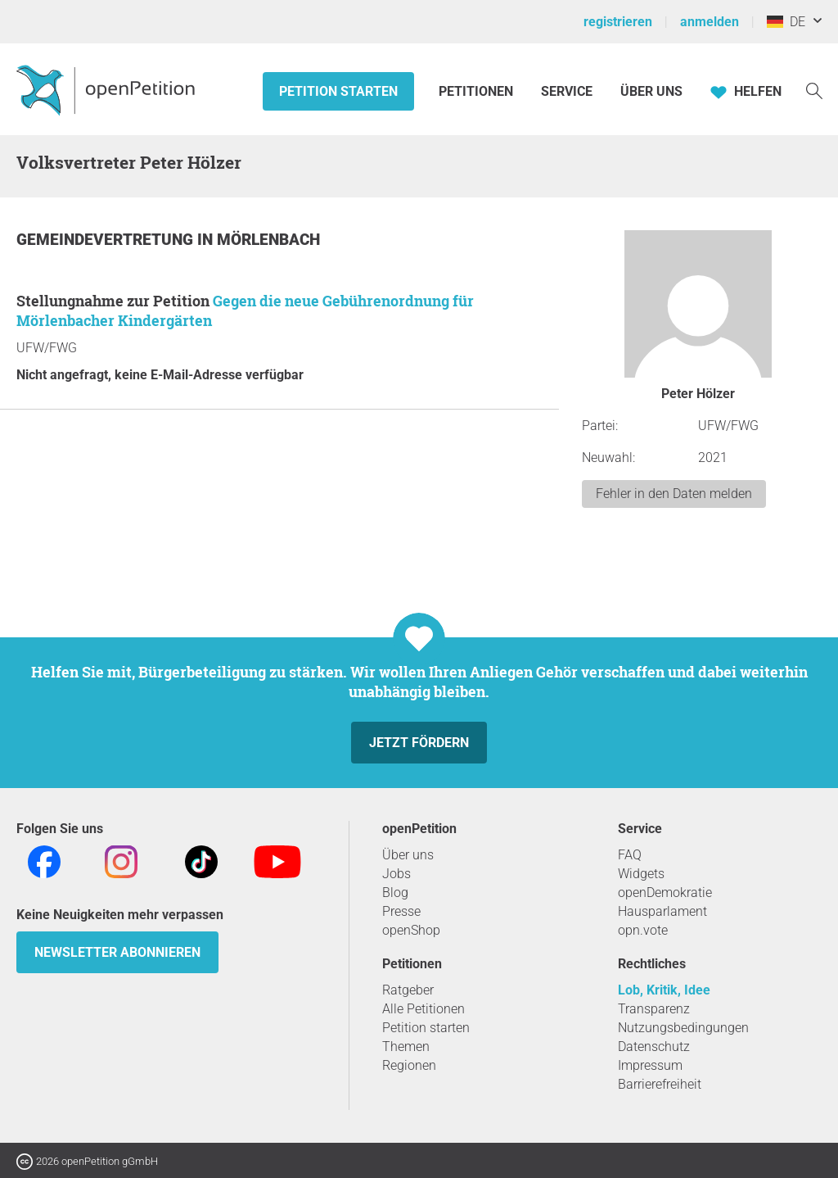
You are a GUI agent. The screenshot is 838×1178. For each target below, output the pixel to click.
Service (566, 91)
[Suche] (814, 89)
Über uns (408, 855)
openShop (411, 930)
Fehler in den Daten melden (674, 493)
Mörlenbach (268, 239)
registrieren (617, 21)
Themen (406, 1046)
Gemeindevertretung (106, 239)
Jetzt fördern (419, 742)
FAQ (630, 855)
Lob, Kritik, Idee (664, 990)
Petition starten (338, 91)
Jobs (396, 873)
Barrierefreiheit (659, 1084)
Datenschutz (654, 1046)
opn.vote (643, 930)
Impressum (650, 1065)
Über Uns (651, 91)
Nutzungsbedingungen (683, 1027)
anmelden (709, 21)
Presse (401, 911)
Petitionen (477, 91)
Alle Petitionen (423, 1009)
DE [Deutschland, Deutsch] (786, 21)
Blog (395, 892)
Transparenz (654, 1009)
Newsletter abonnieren (117, 952)
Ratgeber (408, 990)
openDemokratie (665, 892)
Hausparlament (662, 911)
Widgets (641, 873)
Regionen (409, 1065)
